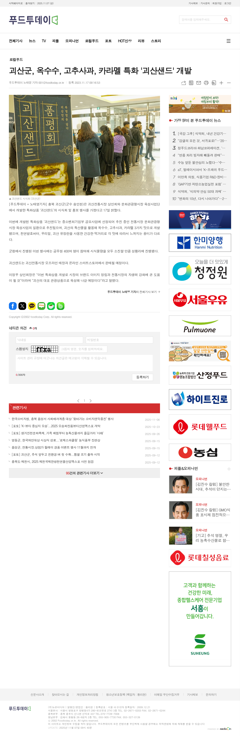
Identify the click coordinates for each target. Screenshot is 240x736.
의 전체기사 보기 (132, 292)
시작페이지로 (16, 3)
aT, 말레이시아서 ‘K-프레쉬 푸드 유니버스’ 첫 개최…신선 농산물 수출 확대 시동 (203, 169)
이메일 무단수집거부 (166, 694)
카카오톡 (32, 306)
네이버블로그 (41, 306)
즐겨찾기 (29, 3)
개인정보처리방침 (87, 694)
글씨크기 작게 (229, 83)
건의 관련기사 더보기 (84, 473)
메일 (198, 83)
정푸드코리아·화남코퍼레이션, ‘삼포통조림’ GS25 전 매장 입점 (203, 148)
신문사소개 (37, 694)
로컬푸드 (16, 59)
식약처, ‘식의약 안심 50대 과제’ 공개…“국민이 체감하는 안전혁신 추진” (203, 191)
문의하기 (211, 694)
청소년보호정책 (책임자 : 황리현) (126, 694)
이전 (78, 400)
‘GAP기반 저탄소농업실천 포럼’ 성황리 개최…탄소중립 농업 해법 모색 (203, 184)
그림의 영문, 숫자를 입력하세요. (82, 348)
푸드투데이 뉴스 (197, 120)
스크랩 (214, 83)
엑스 (22, 306)
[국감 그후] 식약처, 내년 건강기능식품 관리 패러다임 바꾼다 (203, 133)
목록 (191, 83)
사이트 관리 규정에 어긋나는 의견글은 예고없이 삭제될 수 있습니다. (62, 358)
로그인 (227, 3)
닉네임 (21, 339)
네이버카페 (51, 306)
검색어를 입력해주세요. (196, 19)
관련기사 (19, 407)
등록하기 (142, 377)
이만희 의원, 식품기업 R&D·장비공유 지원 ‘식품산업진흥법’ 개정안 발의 (203, 177)
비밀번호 (93, 339)
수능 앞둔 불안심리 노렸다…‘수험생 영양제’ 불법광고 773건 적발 (203, 162)
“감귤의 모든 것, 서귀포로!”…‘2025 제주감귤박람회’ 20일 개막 (203, 140)
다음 (90, 400)
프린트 (206, 83)
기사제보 (193, 3)
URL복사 (183, 83)
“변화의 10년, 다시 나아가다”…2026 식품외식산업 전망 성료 (203, 198)
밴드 (60, 306)
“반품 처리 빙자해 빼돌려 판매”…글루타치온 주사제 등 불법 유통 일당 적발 (203, 155)
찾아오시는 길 (60, 694)
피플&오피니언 (186, 468)
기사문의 (205, 3)
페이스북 (13, 306)
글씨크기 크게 (221, 83)
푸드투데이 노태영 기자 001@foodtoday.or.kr (36, 82)
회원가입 (217, 3)
